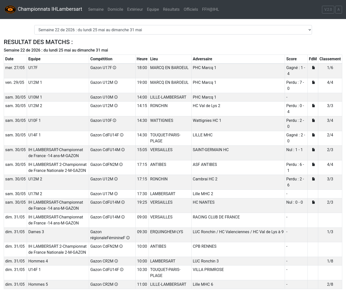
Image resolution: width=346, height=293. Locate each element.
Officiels (191, 9)
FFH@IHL (210, 9)
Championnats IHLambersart (43, 9)
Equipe (153, 9)
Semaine (96, 9)
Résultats (171, 9)
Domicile (115, 9)
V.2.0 (328, 10)
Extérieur (135, 9)
